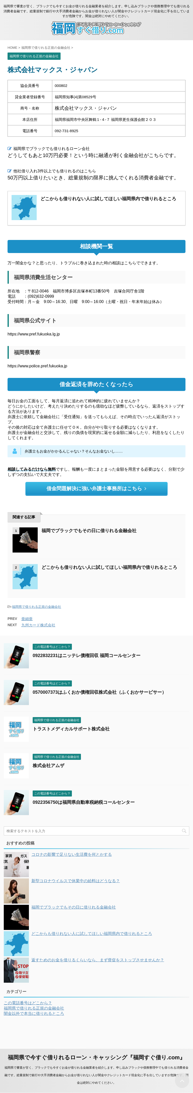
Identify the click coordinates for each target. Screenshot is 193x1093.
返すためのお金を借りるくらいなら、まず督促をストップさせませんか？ (97, 960)
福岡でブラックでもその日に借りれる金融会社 (88, 530)
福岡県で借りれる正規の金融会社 (36, 607)
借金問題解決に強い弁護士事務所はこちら (96, 488)
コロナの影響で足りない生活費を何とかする (71, 854)
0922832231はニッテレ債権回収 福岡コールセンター (86, 655)
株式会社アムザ (48, 765)
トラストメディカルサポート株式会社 (71, 728)
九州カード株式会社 (38, 625)
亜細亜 (27, 619)
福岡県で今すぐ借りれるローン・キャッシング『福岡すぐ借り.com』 (96, 1057)
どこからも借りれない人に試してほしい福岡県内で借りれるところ (109, 567)
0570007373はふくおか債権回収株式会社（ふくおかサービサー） (99, 692)
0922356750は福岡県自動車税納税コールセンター (84, 802)
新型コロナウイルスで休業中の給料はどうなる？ (75, 881)
